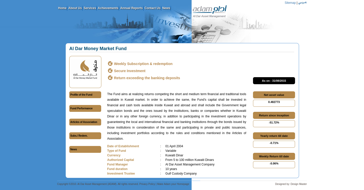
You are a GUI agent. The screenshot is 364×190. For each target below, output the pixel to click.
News (166, 8)
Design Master (299, 184)
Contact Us (153, 8)
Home (62, 8)
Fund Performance (81, 108)
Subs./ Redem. (78, 135)
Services (90, 8)
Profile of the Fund (81, 94)
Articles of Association (83, 121)
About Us (75, 8)
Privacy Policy (147, 184)
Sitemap (290, 3)
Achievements (108, 8)
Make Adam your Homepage (173, 184)
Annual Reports (131, 8)
